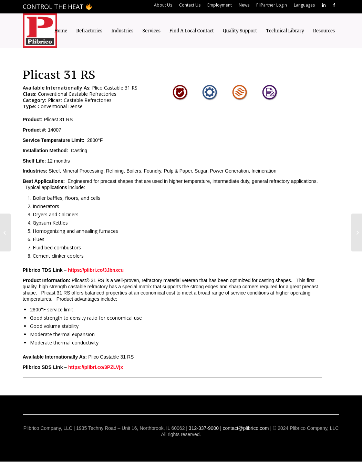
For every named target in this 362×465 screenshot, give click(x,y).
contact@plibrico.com (246, 428)
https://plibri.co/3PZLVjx (95, 367)
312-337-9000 (204, 428)
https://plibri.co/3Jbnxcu (96, 270)
